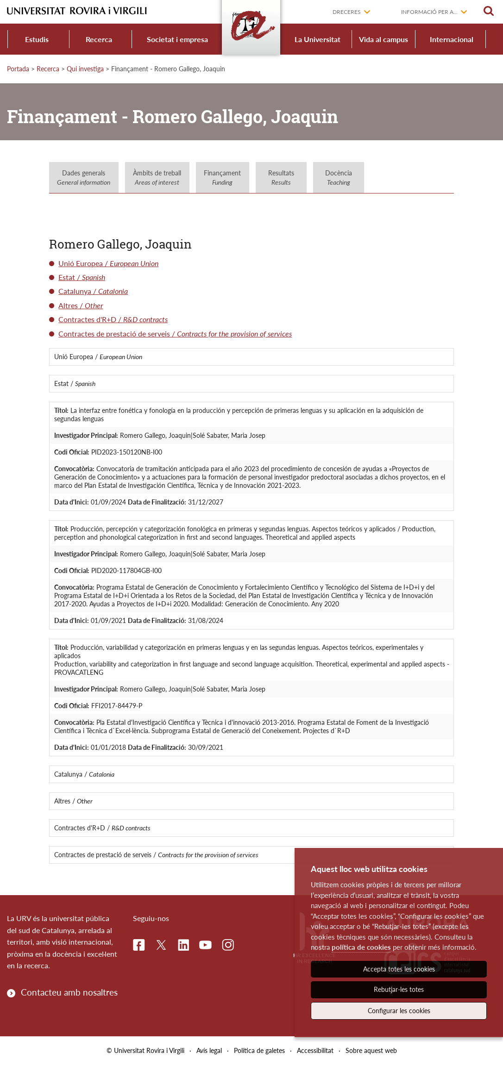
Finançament (222, 177)
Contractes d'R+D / (113, 319)
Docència (338, 177)
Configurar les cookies (399, 1011)
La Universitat (317, 39)
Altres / (80, 305)
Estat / (81, 277)
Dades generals (83, 177)
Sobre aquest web (371, 1050)
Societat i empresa (177, 39)
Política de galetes (259, 1050)
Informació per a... (429, 11)
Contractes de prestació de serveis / (175, 333)
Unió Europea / (108, 263)
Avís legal (209, 1050)
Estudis (37, 39)
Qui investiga (85, 69)
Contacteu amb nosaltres (69, 992)
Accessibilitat (315, 1050)
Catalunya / (93, 290)
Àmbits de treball (157, 177)
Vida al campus (383, 39)
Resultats (281, 177)
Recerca (99, 39)
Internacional (451, 39)
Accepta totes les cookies (399, 969)
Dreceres (347, 11)
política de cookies (361, 947)
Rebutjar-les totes (399, 989)
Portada (18, 69)
